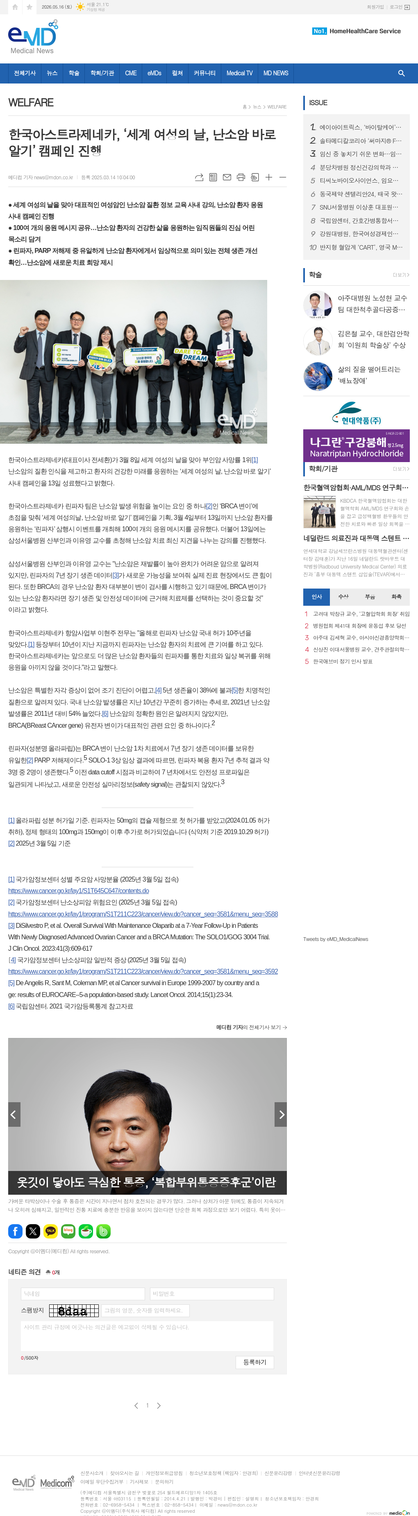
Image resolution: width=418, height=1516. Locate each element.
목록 (213, 177)
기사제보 (139, 1482)
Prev (14, 1114)
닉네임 (32, 1293)
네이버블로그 (68, 1231)
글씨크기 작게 (283, 177)
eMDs (154, 73)
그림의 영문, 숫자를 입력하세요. (143, 1310)
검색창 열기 (401, 73)
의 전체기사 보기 (248, 1027)
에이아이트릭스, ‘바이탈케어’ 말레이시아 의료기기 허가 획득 (361, 127)
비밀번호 (164, 1293)
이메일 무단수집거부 (101, 1482)
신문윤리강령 (278, 1473)
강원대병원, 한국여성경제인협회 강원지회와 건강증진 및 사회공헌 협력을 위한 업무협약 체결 (361, 234)
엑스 (33, 1231)
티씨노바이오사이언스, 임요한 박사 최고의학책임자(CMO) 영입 (361, 180)
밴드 (103, 1231)
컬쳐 (177, 73)
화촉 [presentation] (396, 596)
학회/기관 (102, 73)
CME (130, 73)
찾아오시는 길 (124, 1473)
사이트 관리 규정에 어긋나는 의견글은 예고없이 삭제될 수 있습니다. (106, 1327)
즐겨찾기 (29, 7)
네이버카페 (86, 1231)
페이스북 (15, 1231)
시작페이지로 (15, 7)
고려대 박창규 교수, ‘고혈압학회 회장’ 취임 (361, 614)
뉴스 (52, 73)
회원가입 (375, 7)
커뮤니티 (205, 73)
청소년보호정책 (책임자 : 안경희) (223, 1473)
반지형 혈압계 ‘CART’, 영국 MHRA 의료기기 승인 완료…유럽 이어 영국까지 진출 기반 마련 (361, 247)
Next (281, 1114)
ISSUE (318, 102)
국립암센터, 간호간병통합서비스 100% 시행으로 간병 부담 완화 (361, 221)
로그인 (396, 7)
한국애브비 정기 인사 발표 (343, 661)
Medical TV (239, 73)
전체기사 (25, 73)
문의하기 (164, 1482)
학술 (73, 73)
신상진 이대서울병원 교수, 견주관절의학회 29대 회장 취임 (361, 649)
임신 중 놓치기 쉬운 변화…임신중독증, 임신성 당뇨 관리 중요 (361, 154)
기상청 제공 (95, 9)
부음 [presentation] (370, 596)
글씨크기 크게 (269, 177)
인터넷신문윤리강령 (320, 1473)
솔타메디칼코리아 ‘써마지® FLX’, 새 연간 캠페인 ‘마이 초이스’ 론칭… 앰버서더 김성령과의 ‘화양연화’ (361, 141)
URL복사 (199, 177)
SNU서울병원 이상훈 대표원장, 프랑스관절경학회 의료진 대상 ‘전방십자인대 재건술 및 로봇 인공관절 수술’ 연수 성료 (361, 207)
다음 (159, 1405)
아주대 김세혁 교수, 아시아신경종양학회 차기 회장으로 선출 (361, 637)
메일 (227, 177)
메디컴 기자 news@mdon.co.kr (40, 177)
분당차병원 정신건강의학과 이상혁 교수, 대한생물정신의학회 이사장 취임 (361, 167)
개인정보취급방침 (163, 1473)
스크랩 (255, 177)
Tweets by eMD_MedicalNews (335, 939)
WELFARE (277, 107)
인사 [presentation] (316, 596)
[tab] (316, 597)
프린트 (241, 177)
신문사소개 (91, 1473)
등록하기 (254, 1362)
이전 (136, 1405)
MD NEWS (276, 73)
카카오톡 (50, 1231)
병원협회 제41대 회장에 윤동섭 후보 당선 (359, 626)
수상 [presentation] (343, 596)
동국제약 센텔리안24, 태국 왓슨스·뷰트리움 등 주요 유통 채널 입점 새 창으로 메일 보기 (361, 194)
